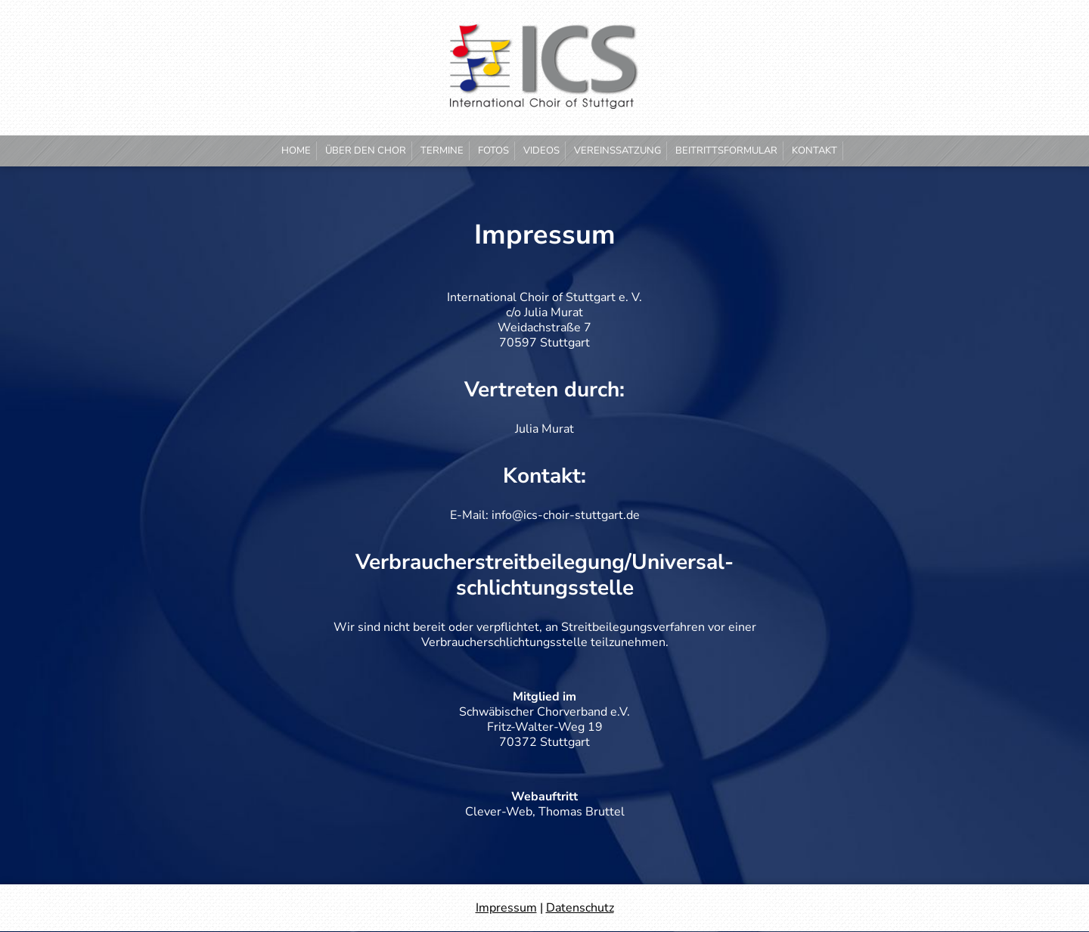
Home (296, 150)
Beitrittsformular (726, 150)
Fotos (493, 150)
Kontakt (814, 150)
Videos (541, 150)
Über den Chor (365, 150)
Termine (442, 150)
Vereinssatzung (617, 150)
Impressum (506, 907)
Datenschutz (580, 907)
